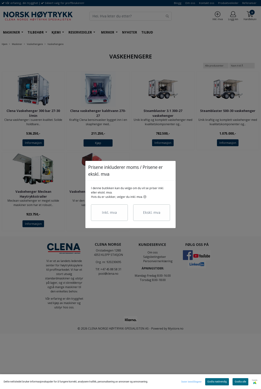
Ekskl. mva (151, 212)
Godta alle (240, 381)
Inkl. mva (109, 212)
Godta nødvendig (217, 381)
